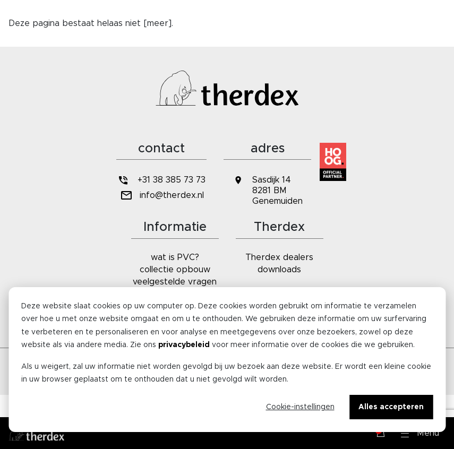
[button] (420, 433)
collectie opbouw (175, 269)
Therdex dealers (279, 257)
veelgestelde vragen (175, 282)
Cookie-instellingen (300, 407)
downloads (279, 269)
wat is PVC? (175, 257)
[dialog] (227, 359)
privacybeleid (184, 345)
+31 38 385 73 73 (161, 180)
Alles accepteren (391, 407)
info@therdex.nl (161, 195)
